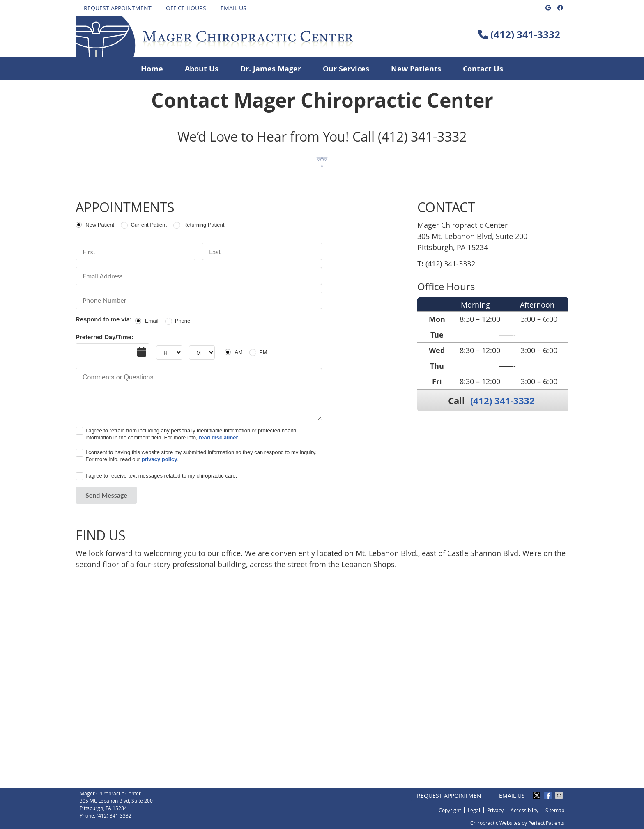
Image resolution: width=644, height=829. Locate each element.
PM (263, 352)
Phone (183, 321)
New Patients (416, 69)
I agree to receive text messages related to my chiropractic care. (161, 476)
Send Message (106, 495)
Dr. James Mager (270, 69)
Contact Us (483, 69)
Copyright (450, 810)
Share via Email (559, 795)
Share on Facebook (548, 795)
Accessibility (524, 810)
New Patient (99, 225)
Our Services (346, 69)
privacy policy (159, 459)
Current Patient (148, 225)
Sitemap (554, 810)
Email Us (233, 8)
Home (152, 69)
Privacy (495, 810)
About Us (201, 69)
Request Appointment (118, 8)
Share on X (537, 795)
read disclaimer (218, 437)
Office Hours (186, 8)
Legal (474, 810)
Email (152, 321)
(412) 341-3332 (525, 34)
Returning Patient (203, 225)
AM (239, 352)
